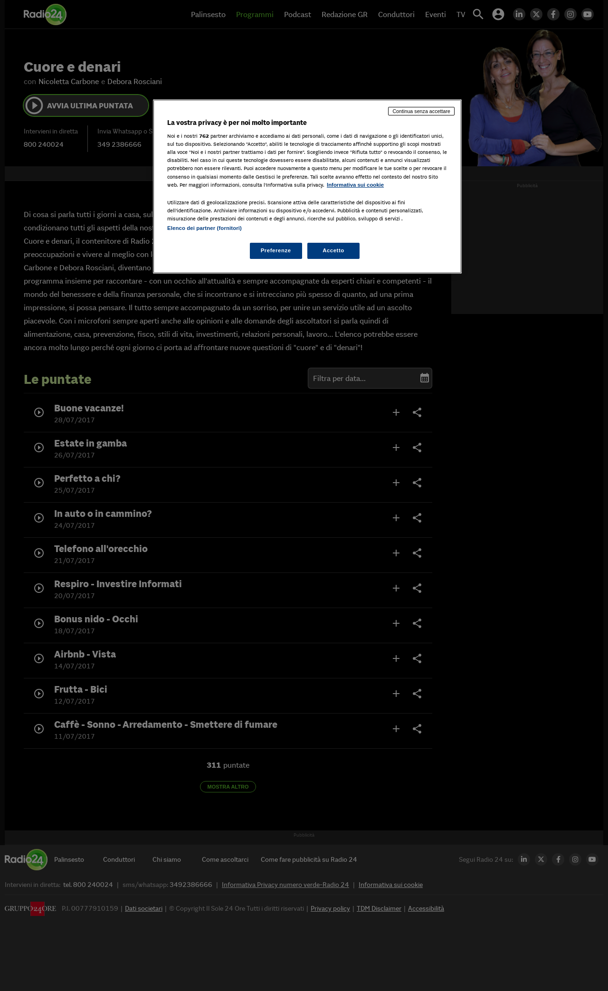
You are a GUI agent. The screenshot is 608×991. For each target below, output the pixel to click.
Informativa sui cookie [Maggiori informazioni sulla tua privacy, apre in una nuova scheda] (355, 185)
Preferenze (276, 250)
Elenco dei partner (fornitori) (204, 228)
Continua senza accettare (421, 111)
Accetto (333, 250)
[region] (307, 186)
